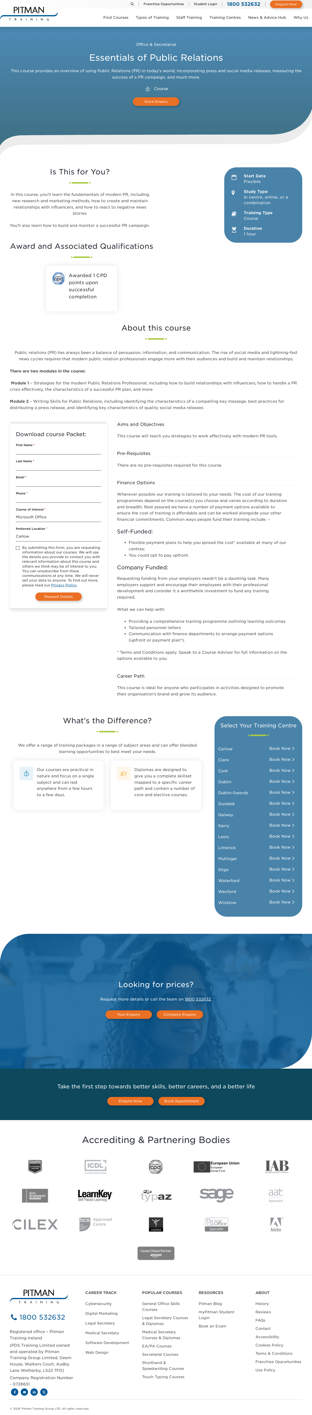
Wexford (227, 891)
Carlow (225, 749)
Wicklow (227, 902)
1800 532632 (198, 999)
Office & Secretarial (156, 44)
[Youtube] (24, 1392)
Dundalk (226, 804)
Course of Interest (31, 510)
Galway (225, 815)
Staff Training (189, 17)
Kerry (223, 825)
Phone (22, 493)
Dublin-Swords (233, 793)
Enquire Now (286, 4)
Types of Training (152, 17)
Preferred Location (31, 529)
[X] (44, 1392)
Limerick (227, 847)
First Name (25, 445)
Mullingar (227, 858)
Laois (223, 836)
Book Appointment (181, 1101)
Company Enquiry (180, 1014)
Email (21, 477)
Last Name (25, 461)
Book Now (280, 748)
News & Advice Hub (267, 17)
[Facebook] (14, 1392)
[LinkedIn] (34, 1392)
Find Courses (115, 17)
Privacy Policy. (64, 585)
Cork (223, 771)
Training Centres (225, 17)
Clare (223, 760)
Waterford (228, 880)
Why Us (300, 17)
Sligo (223, 869)
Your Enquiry (128, 1014)
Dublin (224, 782)
